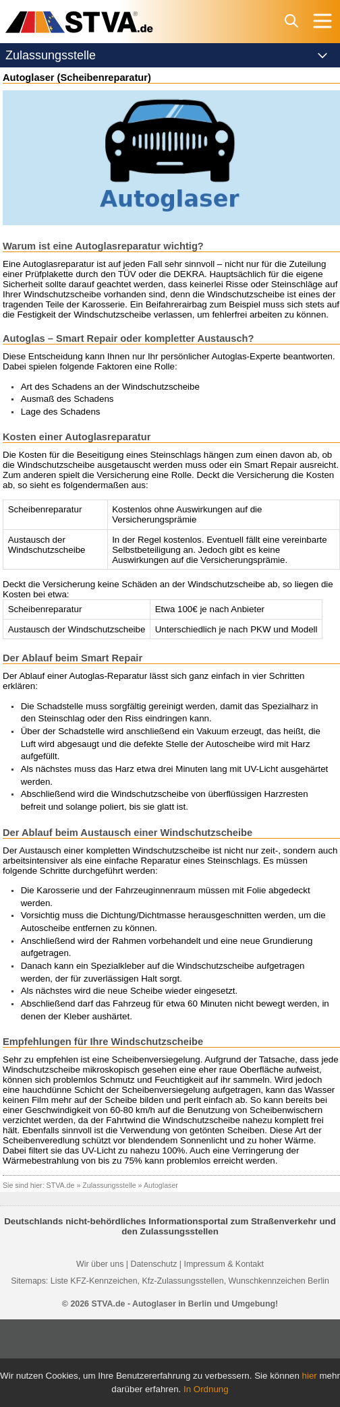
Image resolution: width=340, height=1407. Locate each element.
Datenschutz (153, 1264)
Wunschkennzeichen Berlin (279, 1281)
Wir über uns (99, 1264)
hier (309, 1376)
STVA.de (61, 1185)
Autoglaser (161, 1185)
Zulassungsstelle (109, 1185)
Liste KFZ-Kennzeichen (94, 1281)
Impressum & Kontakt (223, 1264)
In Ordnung (206, 1389)
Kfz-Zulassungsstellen (182, 1281)
